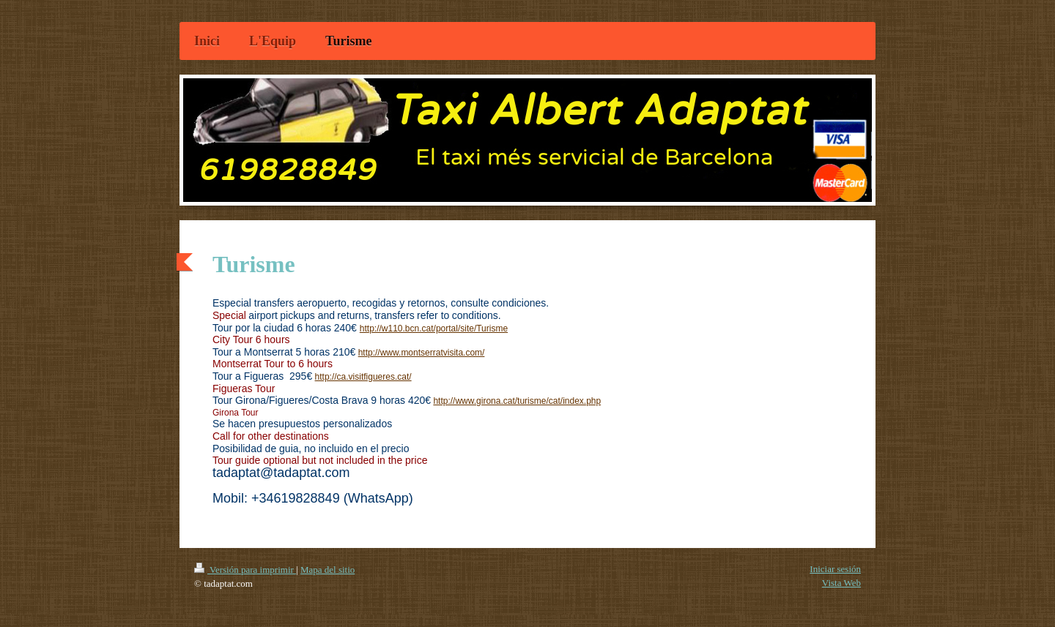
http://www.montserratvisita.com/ (421, 353)
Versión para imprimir (245, 569)
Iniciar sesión (835, 568)
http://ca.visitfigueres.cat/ (363, 377)
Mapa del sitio (327, 569)
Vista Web (841, 582)
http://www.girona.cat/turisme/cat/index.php (517, 401)
